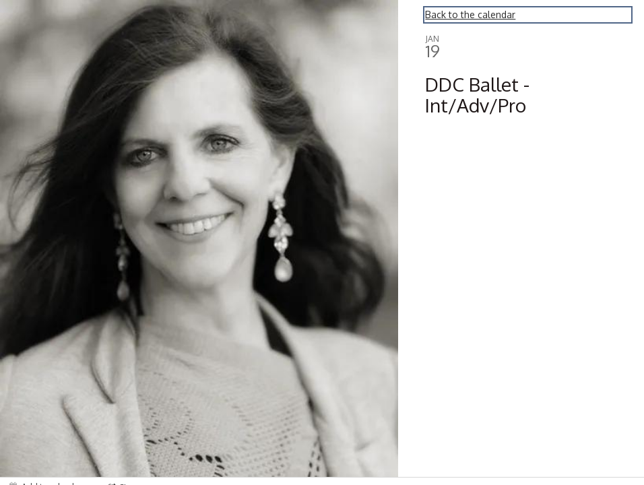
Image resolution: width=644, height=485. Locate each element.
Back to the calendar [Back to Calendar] (470, 14)
